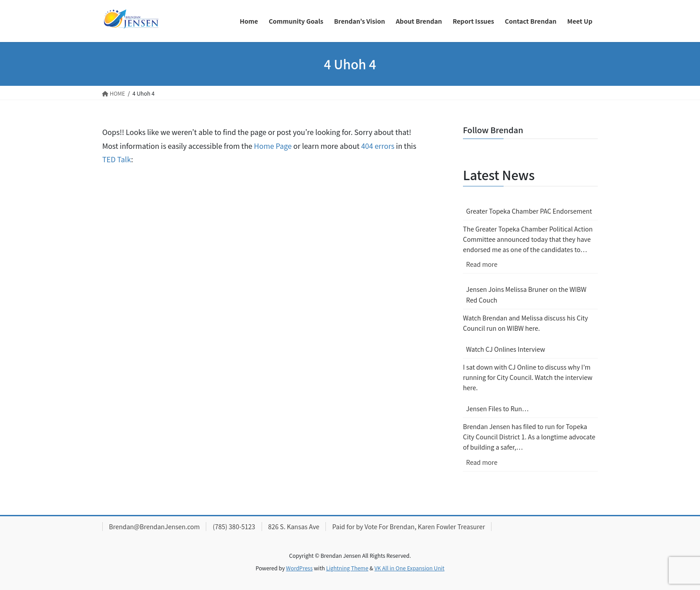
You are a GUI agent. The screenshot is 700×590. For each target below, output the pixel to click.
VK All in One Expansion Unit (410, 568)
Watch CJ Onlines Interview (505, 349)
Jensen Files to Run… (497, 408)
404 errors (378, 145)
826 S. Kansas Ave (294, 526)
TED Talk (116, 159)
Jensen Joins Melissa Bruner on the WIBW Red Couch (526, 294)
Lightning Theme (347, 568)
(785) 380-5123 (233, 526)
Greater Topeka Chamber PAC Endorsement (529, 210)
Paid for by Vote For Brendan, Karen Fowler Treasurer (408, 526)
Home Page (273, 145)
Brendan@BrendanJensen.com (154, 526)
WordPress (299, 568)
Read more (501, 266)
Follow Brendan (493, 129)
